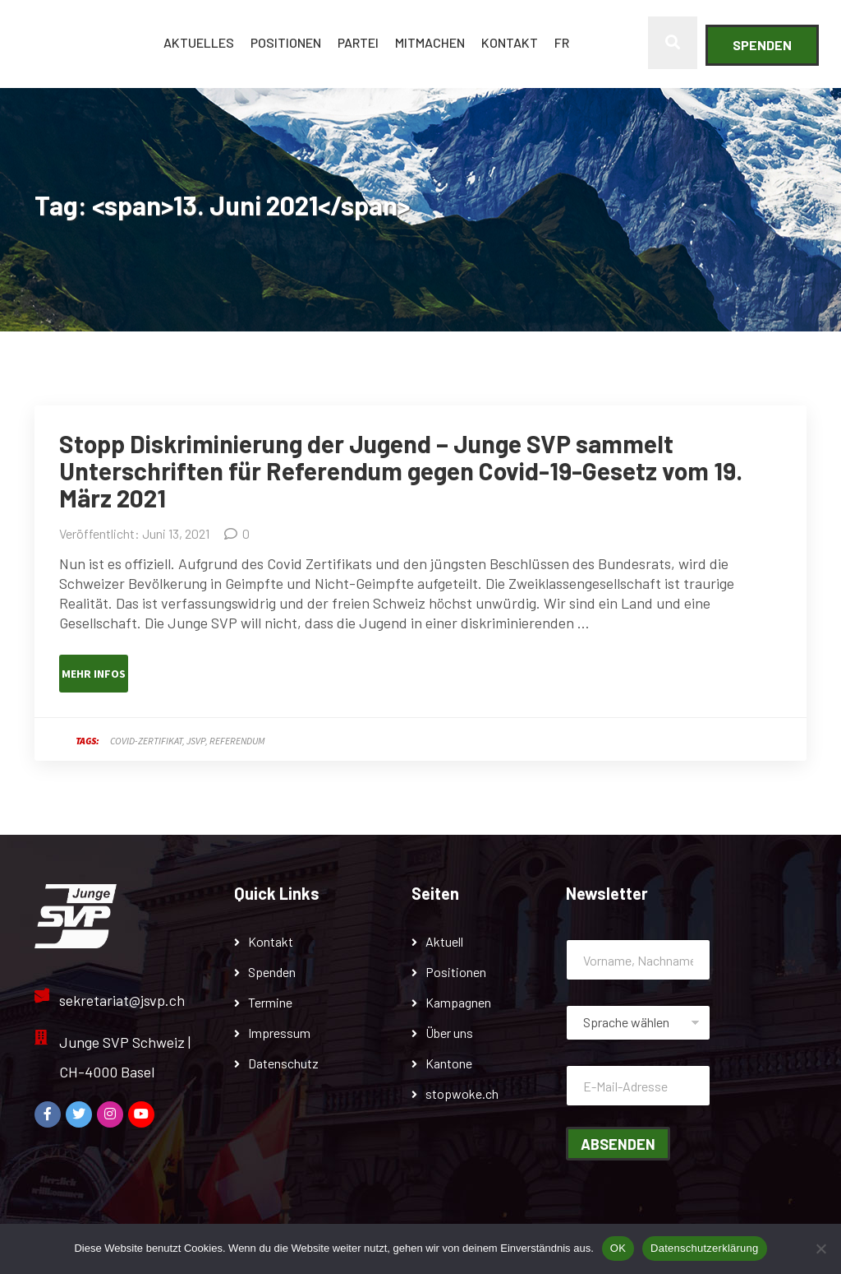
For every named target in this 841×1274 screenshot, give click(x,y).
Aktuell (444, 941)
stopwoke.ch (462, 1093)
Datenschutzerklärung (704, 1248)
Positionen (285, 42)
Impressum (279, 1032)
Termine (270, 1002)
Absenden (618, 1144)
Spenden (762, 45)
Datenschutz (283, 1063)
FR (561, 42)
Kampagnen (458, 1002)
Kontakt (509, 42)
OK (618, 1248)
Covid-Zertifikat (146, 740)
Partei (358, 42)
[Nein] (820, 1248)
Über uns (449, 1032)
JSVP (195, 740)
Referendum (236, 740)
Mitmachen (430, 42)
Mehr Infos (94, 673)
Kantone (448, 1063)
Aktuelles (198, 42)
